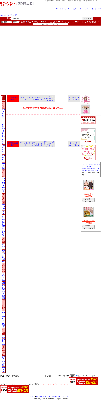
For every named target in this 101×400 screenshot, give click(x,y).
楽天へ (75, 9)
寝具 (3, 280)
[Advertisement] (28, 43)
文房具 (3, 292)
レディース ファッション (3, 124)
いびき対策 (12, 15)
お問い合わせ (52, 396)
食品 (3, 204)
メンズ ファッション (3, 113)
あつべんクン (3, 363)
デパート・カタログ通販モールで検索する (49, 98)
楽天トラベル (84, 9)
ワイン (3, 212)
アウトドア (3, 318)
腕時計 (3, 164)
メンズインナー (3, 158)
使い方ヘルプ (96, 9)
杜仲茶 (3, 358)
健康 (3, 251)
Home (2, 15)
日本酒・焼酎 (3, 224)
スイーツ (3, 208)
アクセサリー (3, 141)
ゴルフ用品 (3, 325)
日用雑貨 (3, 297)
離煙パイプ (3, 369)
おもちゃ (3, 336)
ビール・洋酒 (3, 217)
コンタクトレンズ (3, 256)
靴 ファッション (3, 134)
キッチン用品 (3, 287)
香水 (3, 168)
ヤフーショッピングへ (63, 9)
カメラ (3, 191)
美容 (3, 261)
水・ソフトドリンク (3, 232)
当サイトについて (64, 396)
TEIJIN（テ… (88, 194)
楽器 (3, 344)
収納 (3, 283)
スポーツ (3, 313)
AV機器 (3, 186)
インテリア (3, 276)
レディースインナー (3, 149)
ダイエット (3, 246)
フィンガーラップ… (88, 221)
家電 (3, 183)
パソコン (3, 179)
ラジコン (3, 341)
